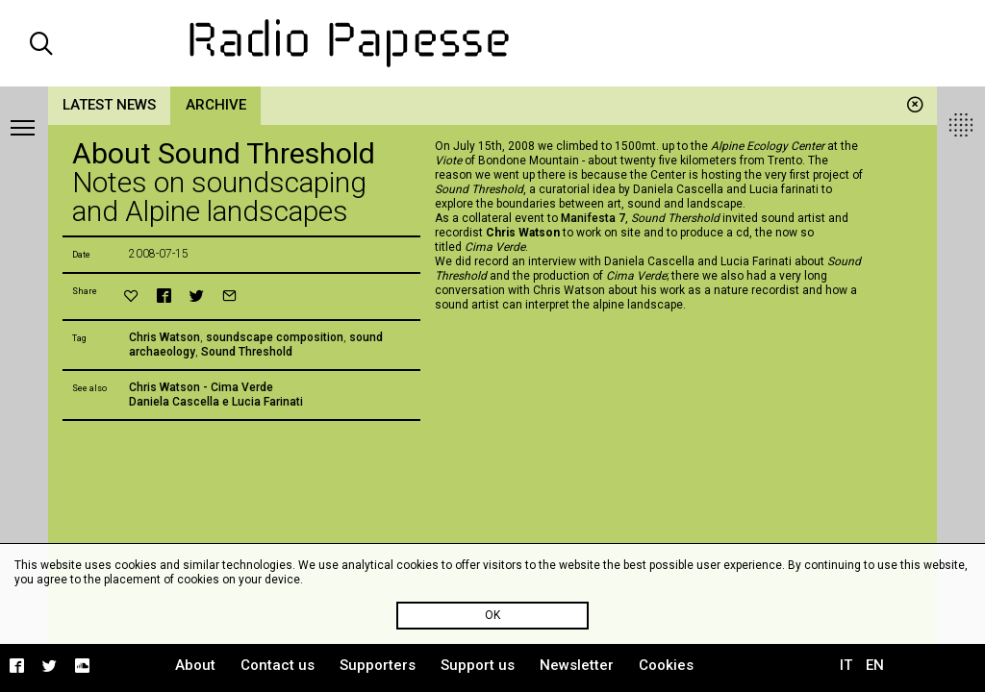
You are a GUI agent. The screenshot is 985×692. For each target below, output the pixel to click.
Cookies (666, 665)
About (195, 665)
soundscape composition (274, 337)
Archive (216, 104)
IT (846, 665)
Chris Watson (164, 337)
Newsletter (577, 665)
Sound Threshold (246, 351)
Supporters (378, 665)
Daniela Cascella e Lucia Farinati (216, 401)
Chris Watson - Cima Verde (201, 387)
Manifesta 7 (593, 218)
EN (875, 665)
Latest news (109, 104)
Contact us (277, 665)
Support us (478, 665)
